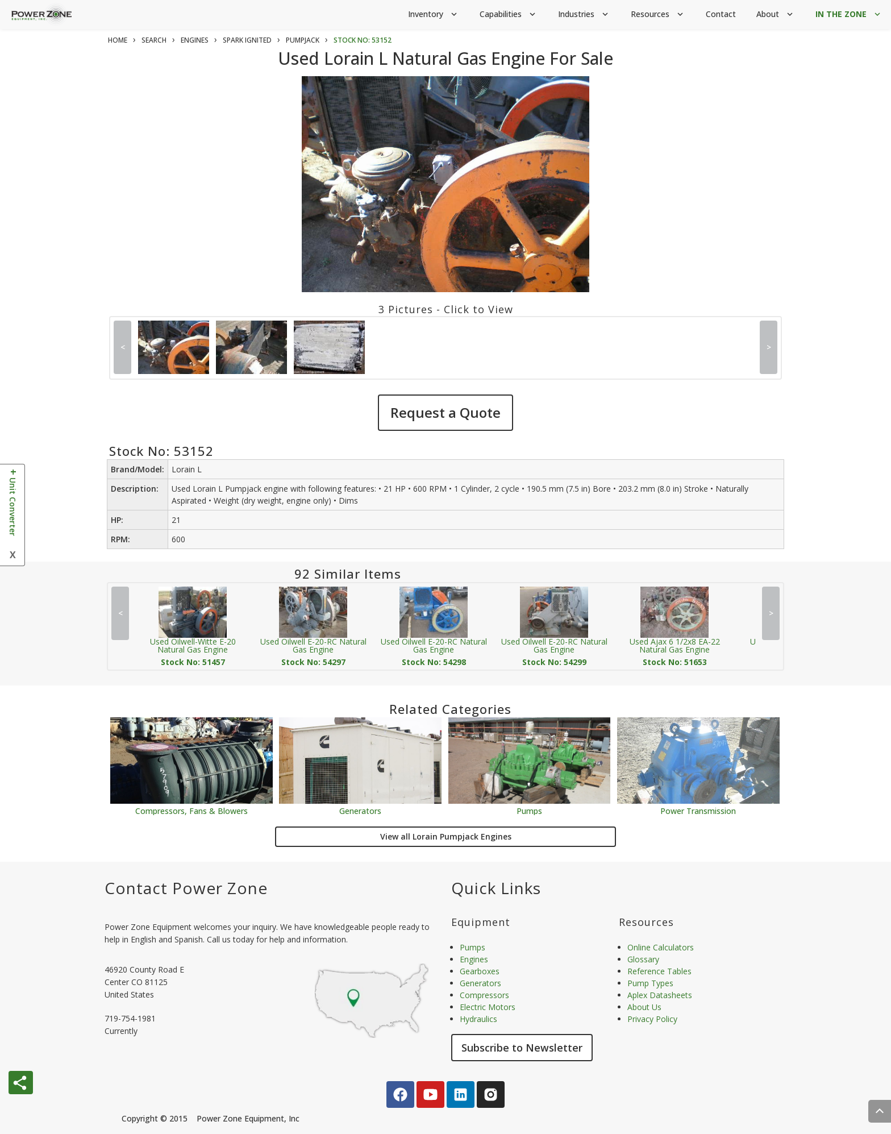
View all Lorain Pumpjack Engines (445, 836)
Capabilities (509, 14)
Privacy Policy (652, 1018)
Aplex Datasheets (659, 995)
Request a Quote (445, 412)
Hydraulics (478, 1018)
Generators (360, 810)
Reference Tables (659, 971)
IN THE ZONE (848, 14)
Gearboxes (479, 971)
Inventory (433, 14)
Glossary (643, 959)
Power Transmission (698, 810)
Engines (474, 959)
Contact (721, 14)
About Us (644, 1007)
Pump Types (650, 983)
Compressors (484, 995)
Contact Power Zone (186, 888)
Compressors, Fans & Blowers (191, 810)
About (775, 14)
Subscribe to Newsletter (521, 1047)
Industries (584, 14)
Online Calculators (660, 947)
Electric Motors (487, 1007)
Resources (658, 14)
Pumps (529, 810)
